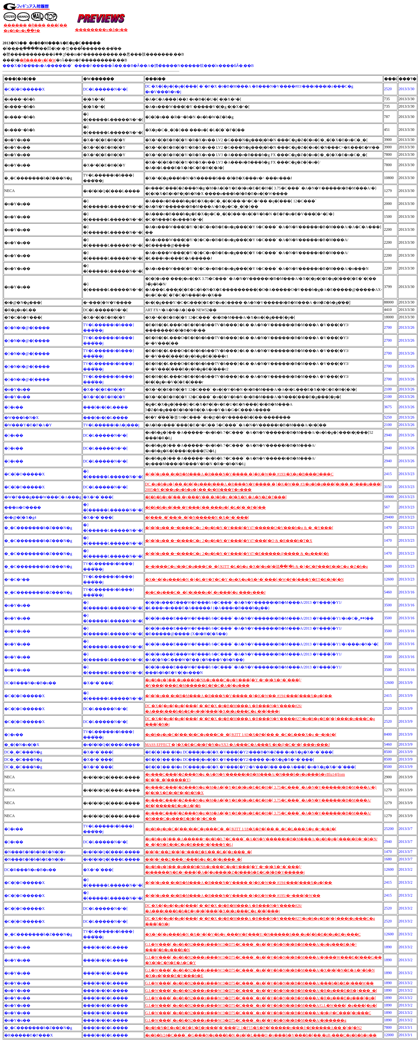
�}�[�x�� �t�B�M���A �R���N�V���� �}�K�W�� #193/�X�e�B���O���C (239, 474)
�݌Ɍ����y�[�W (38, 60)
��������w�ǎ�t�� (101, 29)
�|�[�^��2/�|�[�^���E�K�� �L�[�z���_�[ (198, 852)
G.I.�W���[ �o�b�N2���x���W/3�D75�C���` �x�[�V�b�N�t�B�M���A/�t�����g (246, 1020)
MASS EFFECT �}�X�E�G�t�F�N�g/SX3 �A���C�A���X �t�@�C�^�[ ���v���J (237, 744)
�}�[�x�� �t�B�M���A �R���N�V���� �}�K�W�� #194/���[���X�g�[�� (238, 696)
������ (15, 25)
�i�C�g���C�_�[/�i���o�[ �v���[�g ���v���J (205, 592)
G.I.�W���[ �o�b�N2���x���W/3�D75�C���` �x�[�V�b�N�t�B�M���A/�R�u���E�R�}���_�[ (261, 990)
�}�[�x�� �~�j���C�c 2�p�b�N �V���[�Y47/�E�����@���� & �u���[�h (237, 553)
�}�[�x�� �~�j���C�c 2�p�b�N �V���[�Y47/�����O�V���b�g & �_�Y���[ (239, 528)
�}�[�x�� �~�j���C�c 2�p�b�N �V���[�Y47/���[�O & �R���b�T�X (228, 540)
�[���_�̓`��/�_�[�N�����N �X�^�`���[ (197, 517)
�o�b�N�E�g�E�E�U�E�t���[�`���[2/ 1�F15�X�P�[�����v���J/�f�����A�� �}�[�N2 (253, 1028)
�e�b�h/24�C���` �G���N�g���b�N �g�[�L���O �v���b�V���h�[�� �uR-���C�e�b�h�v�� (261, 1035)
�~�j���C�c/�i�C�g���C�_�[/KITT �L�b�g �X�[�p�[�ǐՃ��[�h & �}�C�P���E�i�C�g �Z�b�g (256, 566)
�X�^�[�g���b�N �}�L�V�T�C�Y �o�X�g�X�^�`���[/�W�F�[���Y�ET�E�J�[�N (244, 579)
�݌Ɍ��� (37, 25)
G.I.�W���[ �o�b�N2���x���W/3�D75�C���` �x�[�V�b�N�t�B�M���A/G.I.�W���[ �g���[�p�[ (261, 1005)
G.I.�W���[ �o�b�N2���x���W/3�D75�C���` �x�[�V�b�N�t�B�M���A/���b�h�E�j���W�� (259, 983)
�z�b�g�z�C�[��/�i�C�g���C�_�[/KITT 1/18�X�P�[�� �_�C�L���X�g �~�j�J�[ (241, 829)
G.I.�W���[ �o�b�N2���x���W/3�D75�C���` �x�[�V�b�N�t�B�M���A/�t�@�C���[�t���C (258, 1013)
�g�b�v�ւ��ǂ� (22, 30)
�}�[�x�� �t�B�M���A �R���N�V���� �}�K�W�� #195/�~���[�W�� (232, 895)
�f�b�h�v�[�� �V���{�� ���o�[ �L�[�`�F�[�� (205, 507)
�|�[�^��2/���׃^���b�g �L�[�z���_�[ (193, 859)
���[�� (57, 25)
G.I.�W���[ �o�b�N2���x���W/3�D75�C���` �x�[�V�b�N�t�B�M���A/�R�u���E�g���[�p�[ (260, 998)
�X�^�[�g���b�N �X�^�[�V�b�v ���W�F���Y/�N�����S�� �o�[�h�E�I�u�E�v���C (253, 934)
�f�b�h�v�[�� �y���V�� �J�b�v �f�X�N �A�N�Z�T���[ (216, 497)
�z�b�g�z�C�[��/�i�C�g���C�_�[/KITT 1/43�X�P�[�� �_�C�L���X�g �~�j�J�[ (241, 734)
